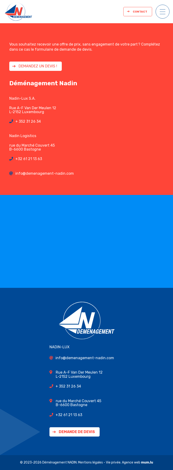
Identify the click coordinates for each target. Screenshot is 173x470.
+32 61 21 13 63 (28, 159)
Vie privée (113, 462)
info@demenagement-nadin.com (44, 173)
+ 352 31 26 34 (28, 121)
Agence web (131, 462)
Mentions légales (90, 462)
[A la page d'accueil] (18, 11)
